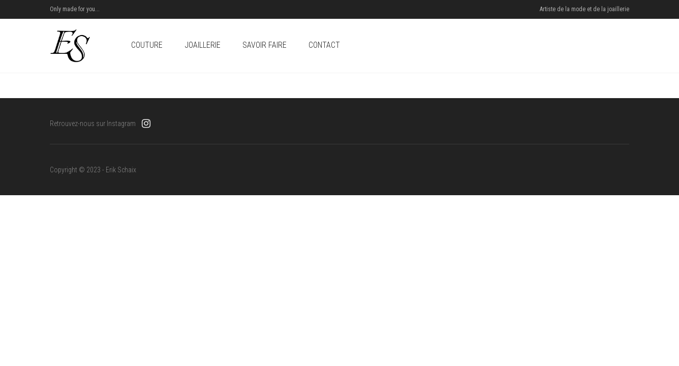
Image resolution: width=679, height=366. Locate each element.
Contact (324, 45)
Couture (147, 45)
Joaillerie (202, 45)
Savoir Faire (264, 45)
